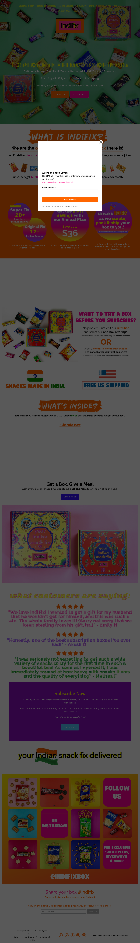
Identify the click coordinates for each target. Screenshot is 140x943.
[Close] (101, 142)
